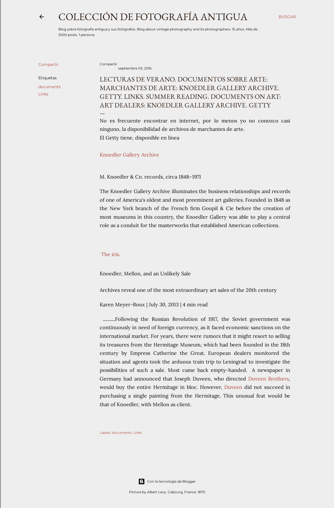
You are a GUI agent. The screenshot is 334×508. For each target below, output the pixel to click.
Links (43, 94)
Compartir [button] (48, 64)
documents (49, 86)
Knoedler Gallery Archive (129, 154)
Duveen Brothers (268, 378)
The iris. (110, 254)
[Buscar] (287, 16)
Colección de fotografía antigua (152, 16)
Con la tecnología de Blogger (167, 481)
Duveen (233, 387)
